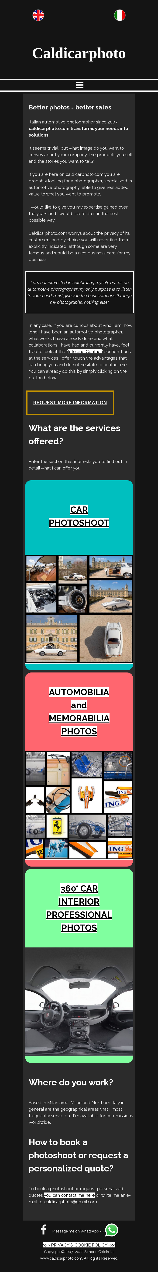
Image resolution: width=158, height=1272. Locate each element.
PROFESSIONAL (79, 915)
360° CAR (79, 888)
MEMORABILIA (79, 718)
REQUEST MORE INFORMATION (70, 402)
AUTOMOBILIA (79, 692)
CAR (79, 510)
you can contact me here (69, 1195)
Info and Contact (85, 351)
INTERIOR (79, 901)
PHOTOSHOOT (79, 523)
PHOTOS (79, 731)
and (79, 705)
